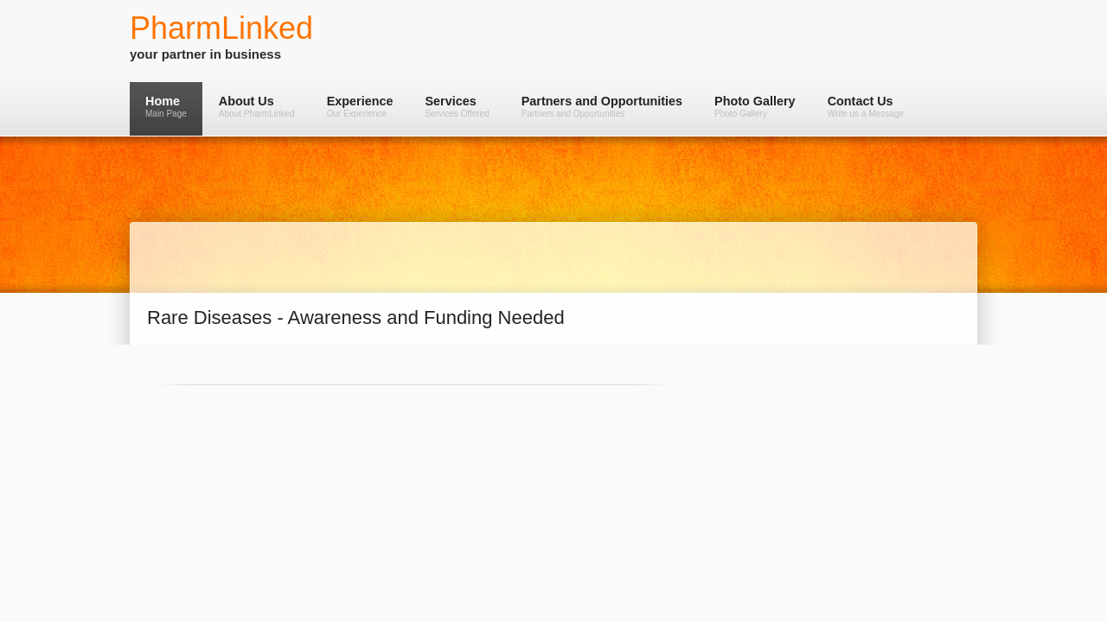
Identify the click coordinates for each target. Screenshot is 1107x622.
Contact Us (866, 106)
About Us (257, 106)
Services (457, 106)
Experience (360, 106)
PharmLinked (221, 28)
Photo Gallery (755, 106)
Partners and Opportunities (602, 106)
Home (166, 106)
